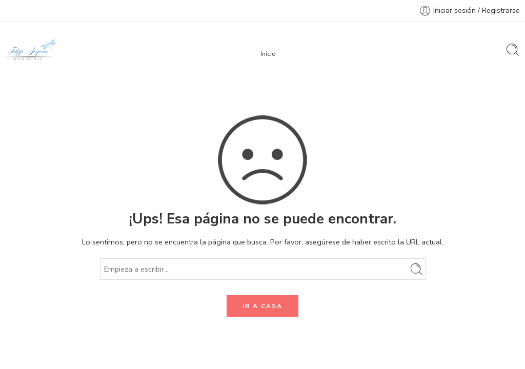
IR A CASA (262, 306)
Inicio (267, 53)
